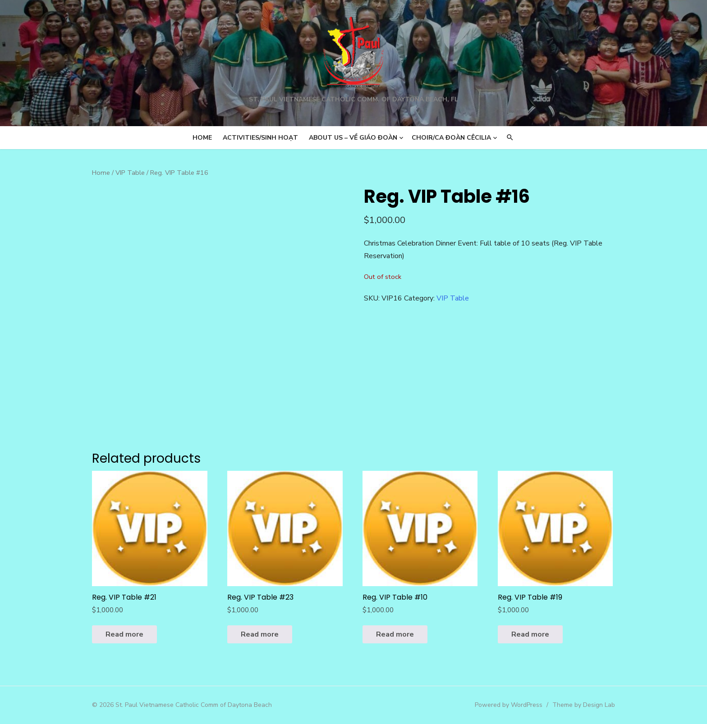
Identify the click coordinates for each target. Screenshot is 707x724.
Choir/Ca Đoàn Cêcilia (451, 137)
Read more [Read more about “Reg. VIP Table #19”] (530, 634)
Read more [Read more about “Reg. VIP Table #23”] (260, 634)
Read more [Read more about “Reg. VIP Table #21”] (124, 634)
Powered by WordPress (508, 705)
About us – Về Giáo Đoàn (353, 137)
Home (202, 137)
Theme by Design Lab (583, 705)
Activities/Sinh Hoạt (260, 137)
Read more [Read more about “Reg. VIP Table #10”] (395, 634)
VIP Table (130, 172)
